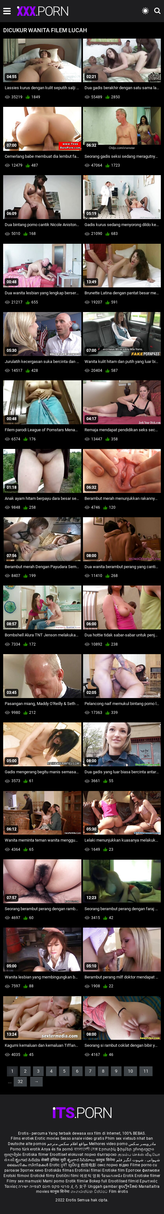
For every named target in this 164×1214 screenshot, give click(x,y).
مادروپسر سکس (142, 1144)
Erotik (129, 1176)
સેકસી (9, 1160)
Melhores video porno (108, 1144)
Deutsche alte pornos (27, 1144)
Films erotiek (22, 1138)
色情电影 (89, 1165)
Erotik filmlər (78, 1181)
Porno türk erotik (25, 1149)
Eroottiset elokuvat (67, 1154)
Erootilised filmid (124, 1181)
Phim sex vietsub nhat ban (129, 1138)
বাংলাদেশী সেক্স (86, 1149)
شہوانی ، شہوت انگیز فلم (138, 1160)
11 (145, 1071)
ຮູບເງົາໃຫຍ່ (128, 1186)
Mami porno (54, 1181)
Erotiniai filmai (88, 1170)
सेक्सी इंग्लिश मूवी (53, 1160)
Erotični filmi (68, 1176)
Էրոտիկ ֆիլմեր (116, 1149)
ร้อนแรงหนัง (112, 1176)
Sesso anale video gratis (82, 1138)
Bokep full (98, 1181)
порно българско (101, 1154)
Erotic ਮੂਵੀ (58, 1165)
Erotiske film (114, 1170)
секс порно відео (113, 1165)
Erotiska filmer (36, 1154)
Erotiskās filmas (60, 1170)
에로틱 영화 (90, 1176)
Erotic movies (47, 1138)
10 (130, 1071)
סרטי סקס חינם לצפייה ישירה (43, 1186)
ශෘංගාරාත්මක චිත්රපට (90, 1191)
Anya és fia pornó (57, 1149)
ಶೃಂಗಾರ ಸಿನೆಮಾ (28, 1160)
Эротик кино (32, 1170)
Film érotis (118, 1191)
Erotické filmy (43, 1176)
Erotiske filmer (148, 1176)
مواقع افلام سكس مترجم (67, 1144)
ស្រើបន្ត (74, 1165)
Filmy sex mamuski (24, 1181)
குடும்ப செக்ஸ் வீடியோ (139, 1154)
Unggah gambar (103, 1186)
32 (20, 1081)
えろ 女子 (78, 1186)
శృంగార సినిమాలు (81, 1160)
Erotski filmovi (16, 1176)
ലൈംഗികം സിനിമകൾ (28, 1165)
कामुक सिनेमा (106, 1160)
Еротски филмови (143, 1170)
